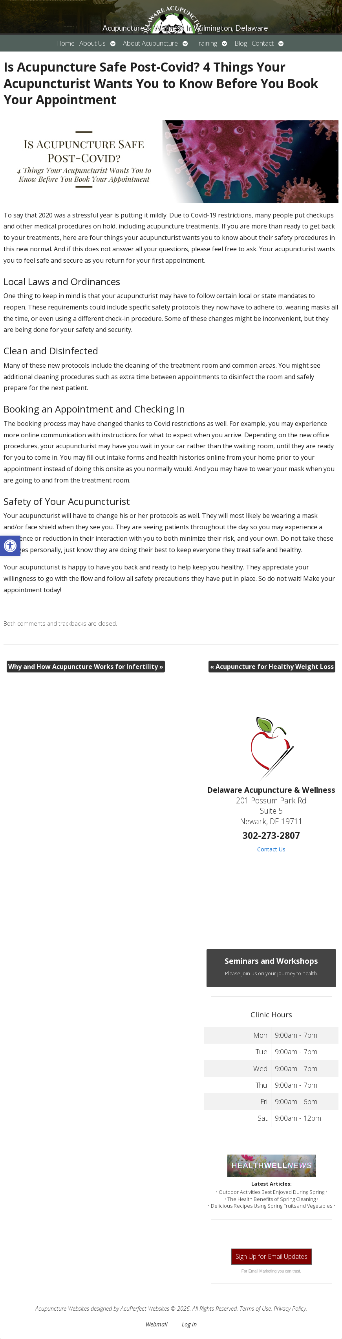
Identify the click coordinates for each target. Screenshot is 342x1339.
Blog (240, 43)
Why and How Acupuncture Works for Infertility (85, 666)
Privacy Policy (290, 1308)
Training (206, 43)
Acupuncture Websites (62, 1308)
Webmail (157, 1324)
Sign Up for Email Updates (271, 1256)
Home (65, 43)
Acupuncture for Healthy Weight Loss (272, 666)
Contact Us (271, 849)
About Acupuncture (150, 43)
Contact (263, 43)
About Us (92, 43)
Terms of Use (255, 1308)
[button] (10, 546)
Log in (189, 1324)
